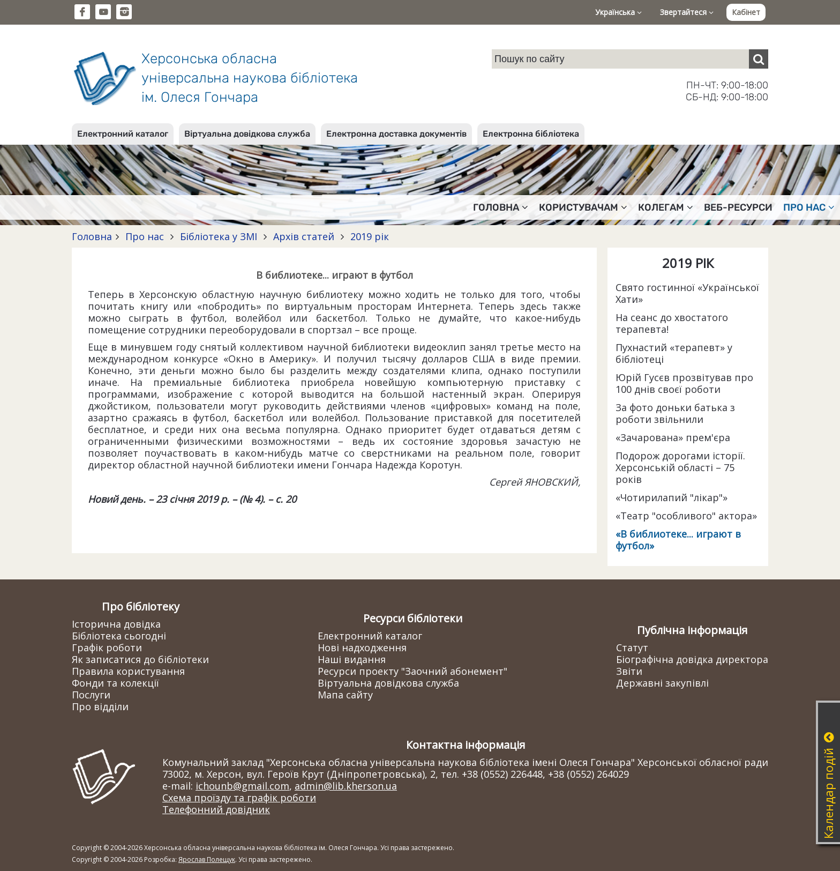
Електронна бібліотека (531, 134)
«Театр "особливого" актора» (686, 516)
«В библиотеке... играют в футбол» (678, 540)
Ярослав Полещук (206, 859)
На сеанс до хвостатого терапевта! (672, 323)
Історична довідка (116, 623)
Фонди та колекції (115, 682)
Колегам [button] (665, 207)
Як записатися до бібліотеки (140, 659)
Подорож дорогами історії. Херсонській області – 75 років (680, 467)
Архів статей (304, 236)
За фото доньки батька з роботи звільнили (675, 413)
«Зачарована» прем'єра (673, 437)
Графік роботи (107, 647)
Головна (92, 236)
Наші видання (352, 659)
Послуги (91, 694)
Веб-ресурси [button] (738, 207)
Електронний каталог (122, 134)
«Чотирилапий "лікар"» (672, 497)
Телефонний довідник (216, 809)
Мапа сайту (345, 694)
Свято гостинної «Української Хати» (687, 293)
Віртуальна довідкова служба (247, 134)
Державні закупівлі (662, 682)
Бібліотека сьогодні (119, 635)
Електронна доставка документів (396, 134)
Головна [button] (500, 207)
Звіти (629, 671)
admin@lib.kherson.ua (346, 785)
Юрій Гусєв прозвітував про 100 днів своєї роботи (684, 383)
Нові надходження (362, 647)
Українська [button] (618, 12)
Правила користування (128, 671)
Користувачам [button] (583, 207)
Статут (632, 647)
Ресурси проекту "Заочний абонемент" (412, 671)
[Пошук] (758, 59)
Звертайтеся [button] (687, 12)
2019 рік (368, 236)
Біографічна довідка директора (692, 659)
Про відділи (100, 706)
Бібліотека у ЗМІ (218, 236)
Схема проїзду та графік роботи (239, 797)
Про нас (145, 236)
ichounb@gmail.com (242, 785)
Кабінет (746, 12)
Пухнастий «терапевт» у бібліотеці (674, 353)
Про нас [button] (809, 207)
